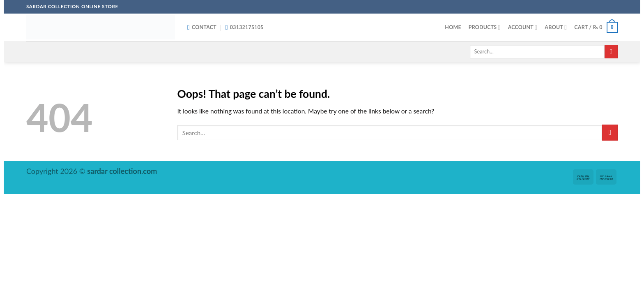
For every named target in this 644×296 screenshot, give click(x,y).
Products (485, 27)
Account (523, 27)
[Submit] (611, 51)
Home (453, 27)
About (556, 27)
